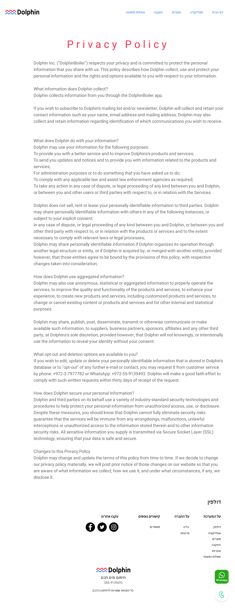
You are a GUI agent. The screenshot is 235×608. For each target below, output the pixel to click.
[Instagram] (113, 527)
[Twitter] (102, 527)
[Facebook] (90, 527)
